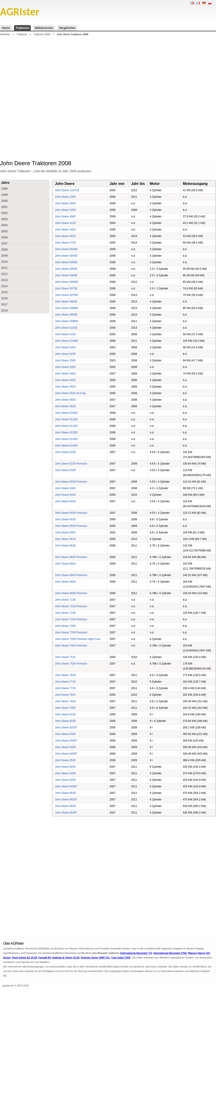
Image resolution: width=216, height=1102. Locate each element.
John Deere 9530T (66, 799)
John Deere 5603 (65, 399)
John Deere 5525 (65, 386)
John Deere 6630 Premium (71, 557)
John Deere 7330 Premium (71, 632)
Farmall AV (44, 957)
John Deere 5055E (66, 268)
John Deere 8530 (65, 760)
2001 (4, 207)
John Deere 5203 (65, 347)
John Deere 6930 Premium (71, 593)
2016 (4, 298)
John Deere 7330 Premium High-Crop (77, 639)
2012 (4, 274)
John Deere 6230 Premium (71, 463)
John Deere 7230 (65, 612)
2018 (4, 310)
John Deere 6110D (66, 419)
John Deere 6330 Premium (71, 481)
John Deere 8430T (66, 753)
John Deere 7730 (65, 688)
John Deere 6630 (65, 545)
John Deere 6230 (65, 452)
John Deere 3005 (65, 203)
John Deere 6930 (65, 581)
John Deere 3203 (65, 210)
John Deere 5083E (66, 301)
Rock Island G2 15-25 (24, 957)
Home (6, 28)
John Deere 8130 (65, 714)
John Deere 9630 (65, 806)
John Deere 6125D (66, 432)
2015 (4, 292)
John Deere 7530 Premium (71, 663)
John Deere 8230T (66, 727)
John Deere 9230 (65, 766)
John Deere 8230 (65, 721)
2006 (4, 237)
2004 (4, 225)
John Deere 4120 (65, 223)
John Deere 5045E (66, 255)
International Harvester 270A (170, 953)
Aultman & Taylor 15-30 (65, 957)
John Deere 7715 (65, 681)
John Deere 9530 (65, 793)
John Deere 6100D (66, 412)
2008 (4, 249)
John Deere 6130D (66, 439)
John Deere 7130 (65, 599)
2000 (4, 200)
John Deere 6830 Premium (71, 575)
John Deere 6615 (65, 539)
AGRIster (5, 34)
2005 (4, 231)
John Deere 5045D (66, 249)
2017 (4, 304)
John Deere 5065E (66, 275)
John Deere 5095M (66, 321)
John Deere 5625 (65, 406)
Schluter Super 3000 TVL (95, 957)
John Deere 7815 (65, 694)
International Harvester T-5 (136, 953)
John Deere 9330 (65, 773)
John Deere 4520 (65, 236)
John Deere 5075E (66, 288)
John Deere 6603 (65, 532)
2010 (4, 261)
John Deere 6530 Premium (71, 526)
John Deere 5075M (66, 295)
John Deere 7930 (65, 707)
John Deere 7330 (65, 626)
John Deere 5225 (65, 354)
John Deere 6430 (65, 501)
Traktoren (22, 28)
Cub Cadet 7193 (120, 957)
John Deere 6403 (65, 488)
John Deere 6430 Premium (71, 512)
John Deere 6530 (65, 519)
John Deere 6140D (66, 445)
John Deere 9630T (66, 812)
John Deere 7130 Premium (71, 606)
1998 (4, 188)
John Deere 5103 (65, 334)
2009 (4, 255)
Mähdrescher (44, 28)
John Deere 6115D (66, 426)
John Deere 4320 (65, 229)
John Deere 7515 (65, 657)
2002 (4, 213)
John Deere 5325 (65, 367)
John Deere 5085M (66, 308)
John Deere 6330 (65, 470)
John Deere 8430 (65, 747)
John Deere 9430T (66, 786)
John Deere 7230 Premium (71, 619)
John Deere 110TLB (67, 190)
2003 (4, 219)
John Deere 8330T (66, 740)
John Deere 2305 (65, 196)
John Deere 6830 (65, 563)
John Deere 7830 (65, 701)
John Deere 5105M (66, 340)
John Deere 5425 (65, 380)
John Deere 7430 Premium (71, 645)
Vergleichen (67, 28)
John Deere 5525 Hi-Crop (70, 393)
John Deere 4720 (65, 242)
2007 (4, 243)
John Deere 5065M (66, 282)
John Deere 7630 (65, 675)
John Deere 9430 (65, 779)
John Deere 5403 (65, 373)
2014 (4, 286)
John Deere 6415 (65, 494)
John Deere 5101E (66, 327)
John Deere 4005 (65, 216)
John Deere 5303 (65, 360)
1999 (4, 194)
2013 (4, 280)
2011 (4, 268)
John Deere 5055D (66, 262)
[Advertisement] (54, 97)
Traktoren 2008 (42, 34)
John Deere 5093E (66, 314)
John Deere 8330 (65, 734)
